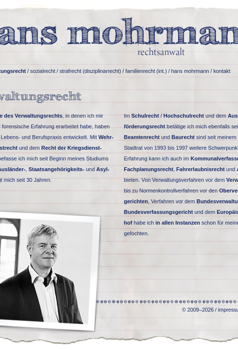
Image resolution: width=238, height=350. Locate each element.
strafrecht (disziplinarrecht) (90, 71)
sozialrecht (42, 71)
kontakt (221, 71)
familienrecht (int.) (145, 71)
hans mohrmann (190, 71)
